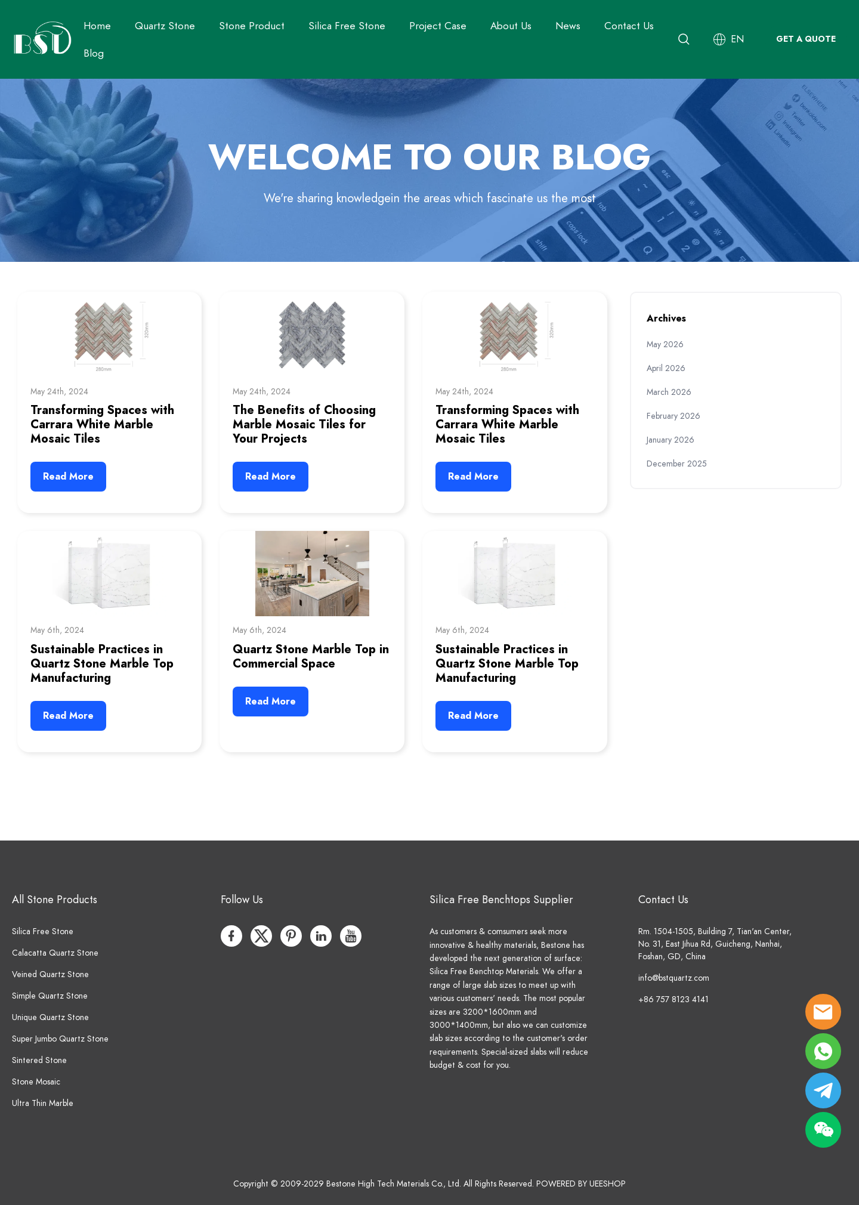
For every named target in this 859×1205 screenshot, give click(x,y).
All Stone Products (54, 899)
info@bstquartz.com (673, 978)
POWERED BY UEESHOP (581, 1183)
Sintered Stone (39, 1060)
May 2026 (665, 344)
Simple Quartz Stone (50, 996)
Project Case (437, 25)
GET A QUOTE (806, 39)
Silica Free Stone (346, 25)
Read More (68, 476)
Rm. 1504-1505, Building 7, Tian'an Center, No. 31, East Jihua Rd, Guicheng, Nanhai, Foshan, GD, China (715, 944)
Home (97, 25)
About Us (511, 25)
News (567, 25)
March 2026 (669, 392)
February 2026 (673, 416)
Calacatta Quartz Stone (55, 953)
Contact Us (629, 25)
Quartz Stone (165, 25)
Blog (94, 53)
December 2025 (677, 463)
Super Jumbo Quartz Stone (60, 1039)
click (429, 170)
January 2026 (670, 440)
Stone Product (252, 25)
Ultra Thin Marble (42, 1103)
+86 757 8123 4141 (673, 999)
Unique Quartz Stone (50, 1017)
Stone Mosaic (36, 1081)
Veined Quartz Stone (50, 974)
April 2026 (666, 368)
